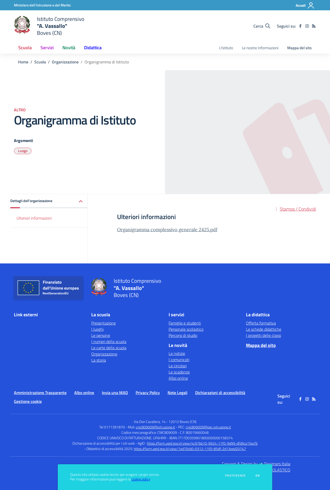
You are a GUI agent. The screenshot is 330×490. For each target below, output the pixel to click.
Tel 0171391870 (112, 427)
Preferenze (235, 475)
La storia (98, 360)
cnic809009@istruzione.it (155, 427)
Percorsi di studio (183, 335)
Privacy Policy (148, 392)
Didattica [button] (93, 47)
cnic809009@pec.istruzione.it (208, 427)
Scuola (40, 62)
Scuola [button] (25, 47)
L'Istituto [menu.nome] (226, 48)
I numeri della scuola (108, 341)
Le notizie (177, 353)
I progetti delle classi (263, 335)
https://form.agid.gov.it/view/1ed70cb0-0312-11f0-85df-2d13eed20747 (190, 448)
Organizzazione (65, 62)
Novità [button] (68, 47)
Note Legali (177, 392)
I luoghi (97, 329)
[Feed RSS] (313, 26)
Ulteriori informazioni (34, 218)
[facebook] (300, 26)
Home (23, 62)
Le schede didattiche (263, 329)
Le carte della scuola (108, 348)
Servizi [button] (47, 47)
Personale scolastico (186, 329)
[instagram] (307, 26)
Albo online (178, 378)
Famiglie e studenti (185, 323)
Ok (257, 475)
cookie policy (140, 479)
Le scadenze (179, 372)
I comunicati (179, 359)
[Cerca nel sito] (262, 26)
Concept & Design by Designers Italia (256, 464)
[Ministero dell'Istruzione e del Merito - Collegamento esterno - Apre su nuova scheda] (42, 5)
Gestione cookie (28, 401)
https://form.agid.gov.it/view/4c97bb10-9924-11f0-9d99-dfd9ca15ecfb (202, 443)
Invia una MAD (115, 392)
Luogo (22, 150)
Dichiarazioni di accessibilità (220, 392)
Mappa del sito (299, 48)
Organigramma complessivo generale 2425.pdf (167, 229)
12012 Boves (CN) (182, 421)
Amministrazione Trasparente (40, 392)
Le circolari (178, 366)
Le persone (100, 335)
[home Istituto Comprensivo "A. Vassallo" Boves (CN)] (49, 25)
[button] (49, 201)
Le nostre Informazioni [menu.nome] (260, 48)
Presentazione (103, 323)
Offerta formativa (261, 323)
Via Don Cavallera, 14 (150, 421)
